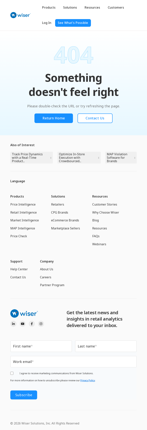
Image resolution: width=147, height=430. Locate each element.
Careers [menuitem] (45, 277)
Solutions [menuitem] (58, 196)
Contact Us (95, 118)
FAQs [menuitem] (96, 236)
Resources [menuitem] (100, 196)
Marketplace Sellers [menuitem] (65, 228)
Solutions (70, 7)
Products (49, 7)
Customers (116, 7)
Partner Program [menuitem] (52, 285)
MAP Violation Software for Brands (117, 157)
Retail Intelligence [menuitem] (23, 212)
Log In (46, 23)
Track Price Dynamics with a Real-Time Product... (27, 157)
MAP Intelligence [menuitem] (22, 228)
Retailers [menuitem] (57, 204)
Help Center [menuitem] (19, 269)
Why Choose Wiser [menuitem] (105, 212)
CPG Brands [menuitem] (59, 212)
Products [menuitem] (17, 196)
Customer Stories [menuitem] (104, 204)
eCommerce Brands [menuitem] (65, 220)
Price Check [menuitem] (18, 236)
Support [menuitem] (16, 261)
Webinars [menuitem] (99, 244)
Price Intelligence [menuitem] (23, 204)
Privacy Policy (87, 380)
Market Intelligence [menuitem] (24, 220)
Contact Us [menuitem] (18, 277)
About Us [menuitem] (46, 269)
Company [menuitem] (47, 261)
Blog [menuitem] (95, 220)
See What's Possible (73, 23)
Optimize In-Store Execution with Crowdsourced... (72, 157)
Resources (92, 7)
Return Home (53, 118)
